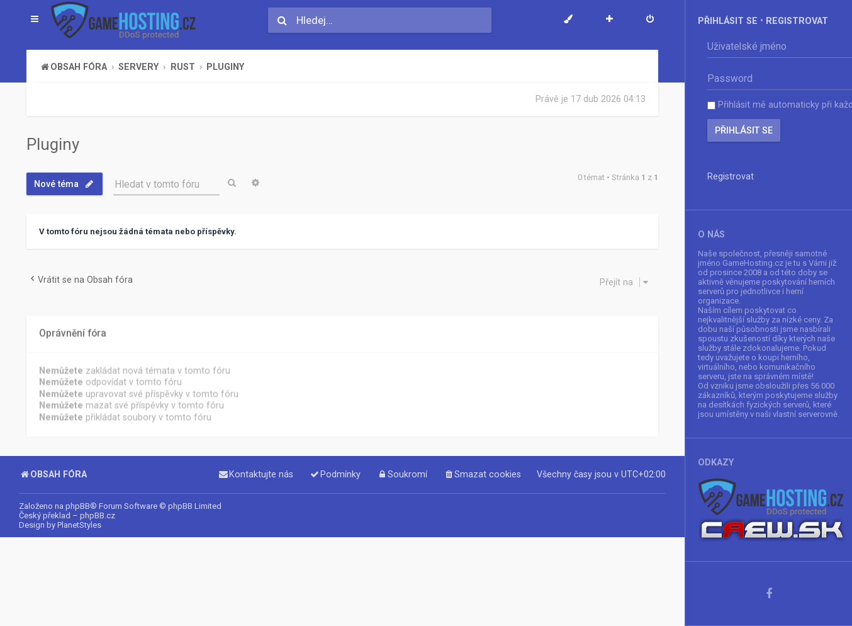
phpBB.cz (97, 515)
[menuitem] (650, 20)
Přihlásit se (728, 21)
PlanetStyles (79, 525)
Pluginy (52, 144)
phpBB (77, 506)
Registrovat (797, 21)
